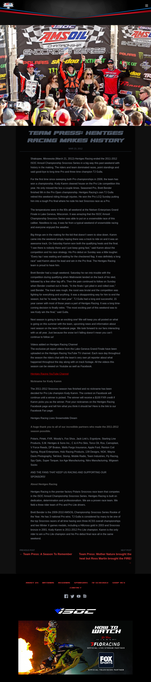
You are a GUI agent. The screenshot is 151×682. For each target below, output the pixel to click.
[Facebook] (66, 596)
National (48, 582)
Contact (75, 587)
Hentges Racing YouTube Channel (50, 373)
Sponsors (81, 582)
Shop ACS (118, 582)
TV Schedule (100, 582)
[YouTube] (78, 596)
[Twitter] (72, 596)
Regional (64, 582)
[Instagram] (85, 596)
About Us (32, 582)
